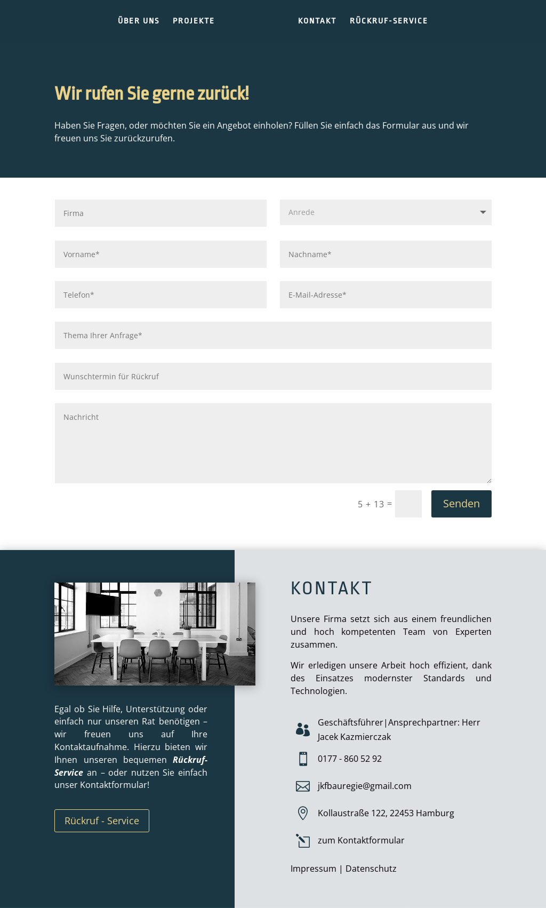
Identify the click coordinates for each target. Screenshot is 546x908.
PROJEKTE (194, 22)
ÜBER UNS (138, 22)
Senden (461, 503)
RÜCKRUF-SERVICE (389, 22)
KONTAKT (317, 22)
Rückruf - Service (102, 820)
